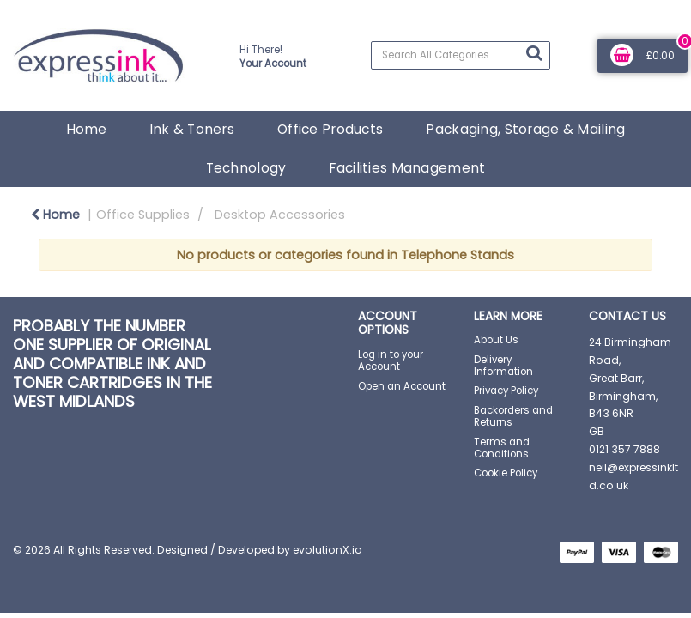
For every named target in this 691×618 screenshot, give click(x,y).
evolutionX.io (327, 549)
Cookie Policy (505, 473)
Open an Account (402, 386)
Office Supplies (143, 214)
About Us (496, 340)
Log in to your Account (390, 360)
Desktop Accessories (280, 214)
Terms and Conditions (502, 448)
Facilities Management (407, 168)
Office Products (330, 129)
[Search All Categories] (460, 55)
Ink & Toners (191, 129)
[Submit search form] (534, 53)
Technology (246, 168)
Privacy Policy (506, 390)
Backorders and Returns (513, 416)
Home (86, 129)
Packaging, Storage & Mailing (525, 129)
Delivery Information (503, 366)
